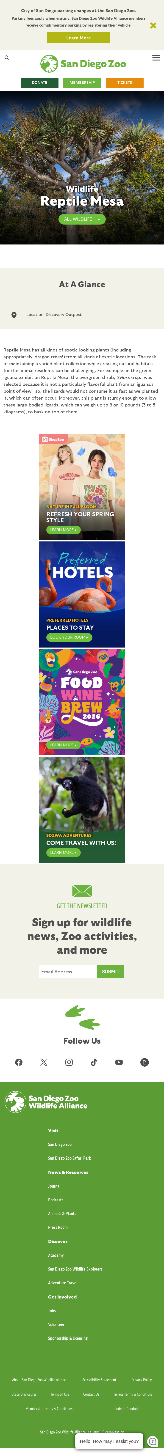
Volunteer (56, 1324)
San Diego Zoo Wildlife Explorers (75, 1269)
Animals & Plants (62, 1213)
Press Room (58, 1227)
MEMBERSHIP (82, 82)
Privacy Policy (141, 1380)
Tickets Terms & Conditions (133, 1394)
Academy (56, 1255)
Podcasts (55, 1200)
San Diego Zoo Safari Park (69, 1158)
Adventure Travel (62, 1283)
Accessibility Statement (99, 1380)
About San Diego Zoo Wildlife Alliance (39, 1380)
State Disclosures (24, 1394)
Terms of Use (59, 1394)
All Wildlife (78, 219)
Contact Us (91, 1394)
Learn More (78, 37)
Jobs (52, 1311)
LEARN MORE (62, 529)
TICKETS (124, 82)
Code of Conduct (126, 1408)
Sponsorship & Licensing (68, 1338)
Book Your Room (67, 637)
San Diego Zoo (60, 1144)
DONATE (39, 82)
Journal (54, 1186)
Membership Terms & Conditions (48, 1408)
